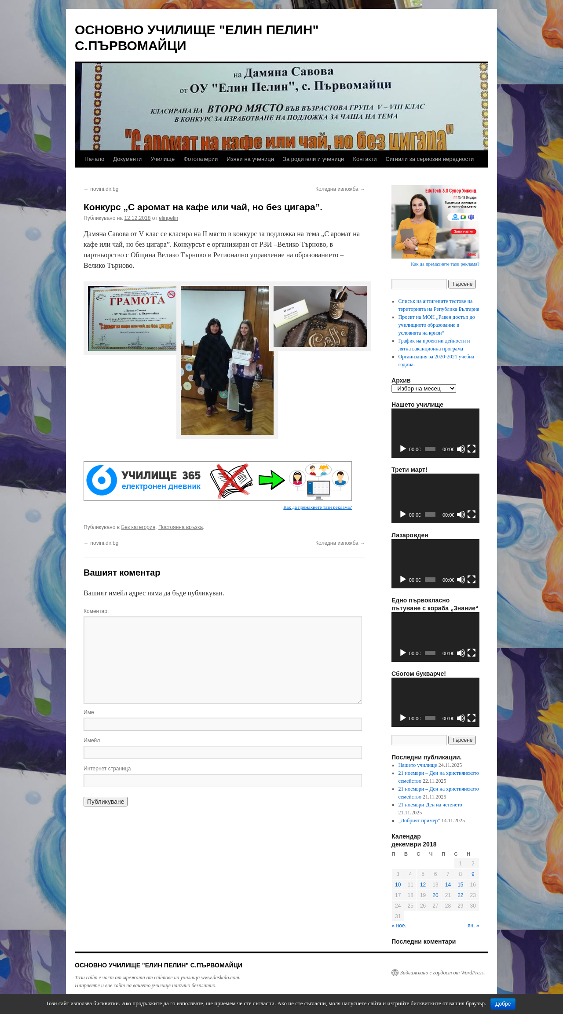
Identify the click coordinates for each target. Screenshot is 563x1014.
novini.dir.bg (101, 189)
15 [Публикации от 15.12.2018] (460, 885)
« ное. (399, 926)
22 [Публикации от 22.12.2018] (460, 895)
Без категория (138, 527)
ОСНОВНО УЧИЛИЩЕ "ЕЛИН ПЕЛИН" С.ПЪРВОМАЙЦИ (158, 965)
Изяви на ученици (250, 159)
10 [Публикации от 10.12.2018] (398, 885)
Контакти (365, 159)
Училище (162, 159)
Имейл (92, 740)
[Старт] (402, 449)
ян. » (473, 926)
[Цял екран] (471, 449)
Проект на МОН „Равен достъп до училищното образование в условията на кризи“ (436, 325)
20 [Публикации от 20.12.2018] (435, 895)
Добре (503, 1004)
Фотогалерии (200, 159)
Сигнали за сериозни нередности (429, 159)
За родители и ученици (313, 159)
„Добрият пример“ (419, 820)
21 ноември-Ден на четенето (430, 805)
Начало (94, 159)
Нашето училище (417, 765)
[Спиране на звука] (461, 449)
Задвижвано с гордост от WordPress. (442, 973)
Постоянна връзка (180, 527)
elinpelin (168, 218)
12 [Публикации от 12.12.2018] (423, 885)
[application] (435, 433)
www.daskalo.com (220, 977)
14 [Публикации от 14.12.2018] (448, 885)
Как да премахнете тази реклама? (317, 507)
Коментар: (96, 611)
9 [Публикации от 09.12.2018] (473, 874)
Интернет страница (107, 769)
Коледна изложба (340, 189)
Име (89, 712)
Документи (127, 159)
